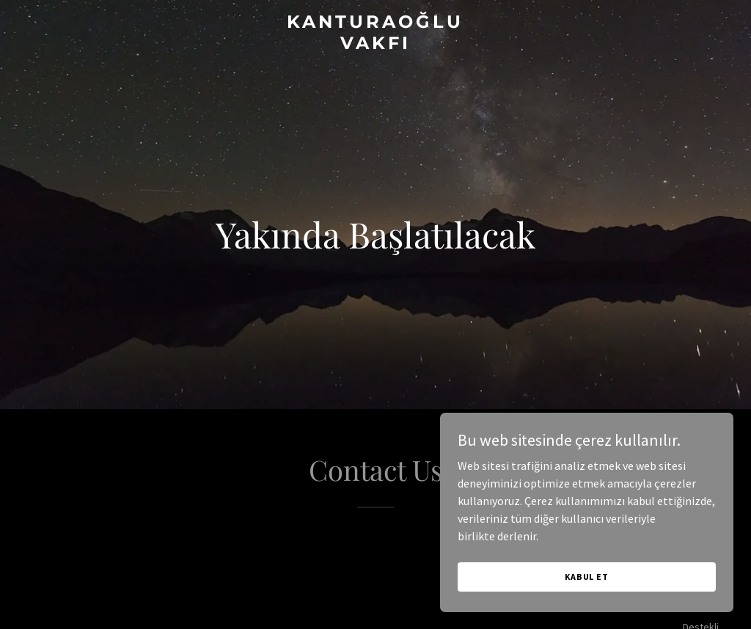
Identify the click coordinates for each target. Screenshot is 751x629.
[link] (375, 44)
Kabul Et (587, 576)
